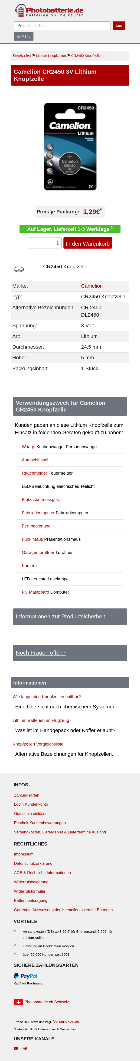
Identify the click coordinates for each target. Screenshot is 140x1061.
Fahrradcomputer (38, 512)
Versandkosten (66, 1021)
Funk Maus (32, 539)
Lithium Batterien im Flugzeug (41, 720)
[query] (62, 25)
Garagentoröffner (38, 552)
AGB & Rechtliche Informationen (42, 873)
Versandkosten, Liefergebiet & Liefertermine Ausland (60, 832)
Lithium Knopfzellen (51, 56)
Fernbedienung (36, 526)
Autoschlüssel (35, 459)
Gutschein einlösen (31, 813)
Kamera (29, 565)
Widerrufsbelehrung (31, 882)
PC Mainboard (35, 592)
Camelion (92, 286)
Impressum (23, 854)
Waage (28, 446)
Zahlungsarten (26, 795)
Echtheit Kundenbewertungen (40, 823)
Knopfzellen (22, 55)
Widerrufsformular (29, 891)
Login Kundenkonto (31, 804)
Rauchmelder (34, 473)
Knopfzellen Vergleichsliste (38, 744)
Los (119, 26)
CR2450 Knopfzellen (87, 56)
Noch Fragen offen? (41, 652)
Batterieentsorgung (30, 900)
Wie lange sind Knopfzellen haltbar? (47, 696)
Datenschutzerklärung (33, 863)
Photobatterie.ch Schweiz (41, 1002)
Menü (24, 36)
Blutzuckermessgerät (42, 499)
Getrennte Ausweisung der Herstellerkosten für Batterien (63, 910)
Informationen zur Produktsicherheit (60, 616)
